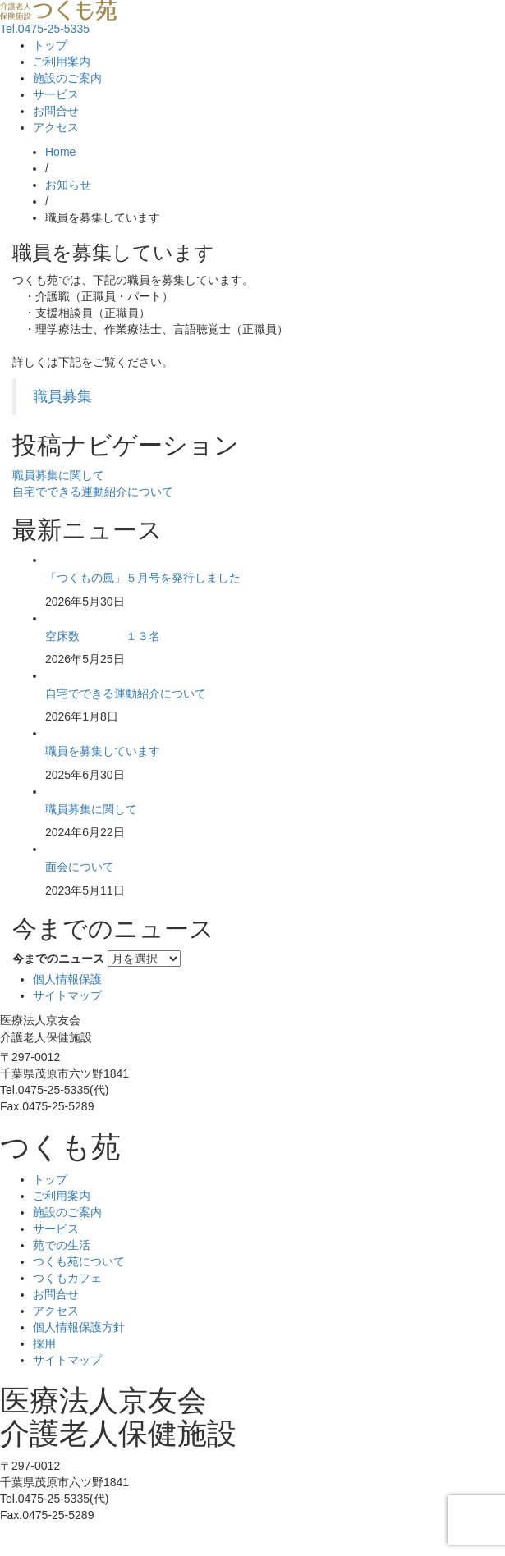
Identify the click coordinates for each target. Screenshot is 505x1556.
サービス (56, 94)
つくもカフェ (67, 1277)
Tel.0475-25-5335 (45, 28)
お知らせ (68, 184)
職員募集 (62, 396)
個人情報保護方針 (79, 1327)
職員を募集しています (102, 750)
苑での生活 (61, 1245)
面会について (79, 866)
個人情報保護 (67, 979)
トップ (50, 45)
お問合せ (56, 110)
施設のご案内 (67, 78)
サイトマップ (67, 995)
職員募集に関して (58, 475)
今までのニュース (58, 958)
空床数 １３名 (102, 636)
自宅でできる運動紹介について (92, 491)
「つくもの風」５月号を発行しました (143, 577)
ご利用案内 (61, 61)
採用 (44, 1343)
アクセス (56, 127)
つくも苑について (79, 1261)
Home (60, 151)
